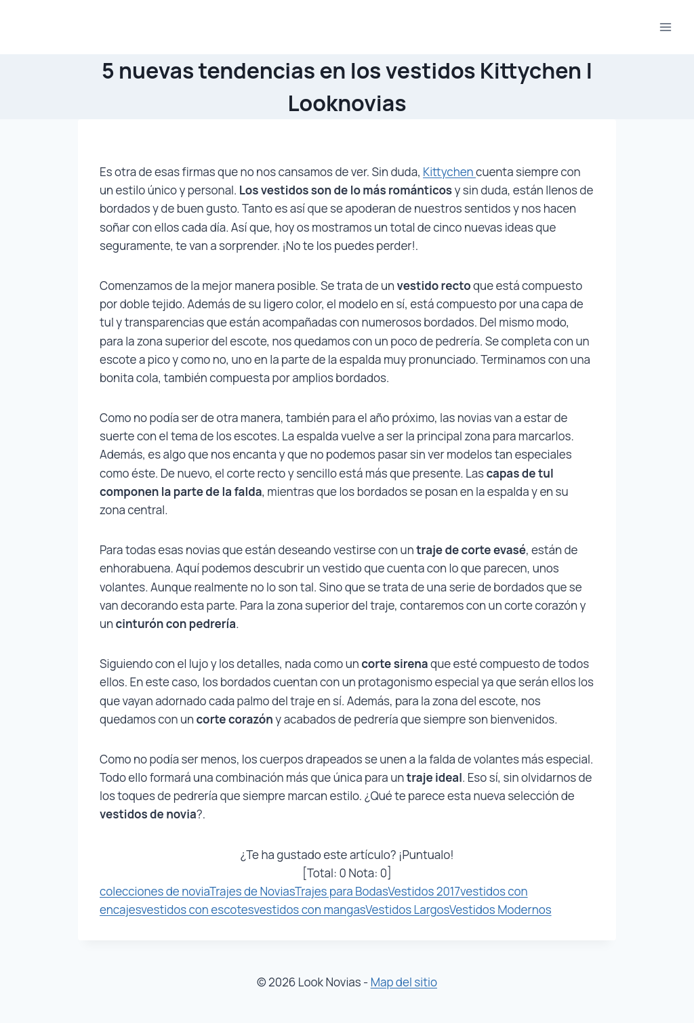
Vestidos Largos (407, 909)
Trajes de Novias (252, 891)
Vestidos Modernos (500, 909)
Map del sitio (404, 982)
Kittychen (449, 172)
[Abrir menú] (665, 26)
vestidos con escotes (197, 909)
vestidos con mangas (309, 909)
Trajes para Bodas (341, 891)
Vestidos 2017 (424, 891)
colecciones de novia (154, 891)
